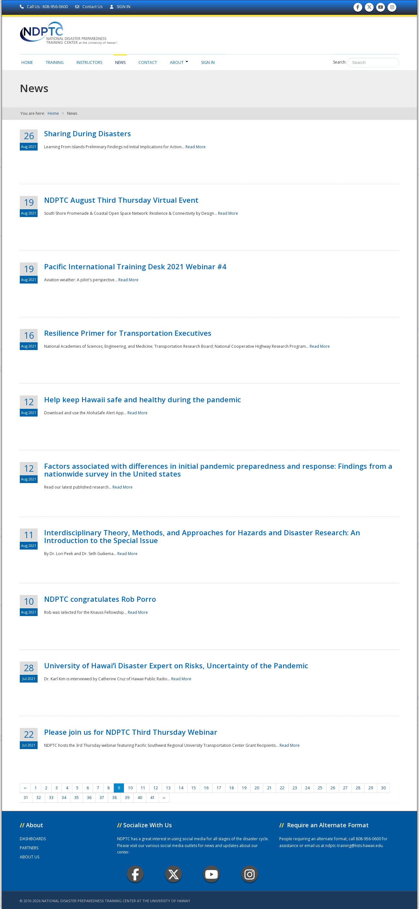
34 (64, 797)
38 (114, 797)
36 (89, 797)
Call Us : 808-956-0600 (44, 6)
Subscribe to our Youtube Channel (380, 8)
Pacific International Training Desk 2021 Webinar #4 (135, 266)
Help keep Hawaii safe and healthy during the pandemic (142, 399)
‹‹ (25, 788)
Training (55, 62)
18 (231, 788)
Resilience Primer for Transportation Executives (127, 333)
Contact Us (89, 6)
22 (282, 788)
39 (127, 797)
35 (76, 797)
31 (26, 797)
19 (244, 788)
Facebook (135, 874)
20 (257, 788)
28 (358, 788)
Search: (339, 62)
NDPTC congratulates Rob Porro (100, 599)
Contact (147, 62)
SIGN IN (120, 6)
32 (38, 797)
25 (320, 788)
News (120, 62)
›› (164, 797)
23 (295, 788)
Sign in (208, 62)
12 (155, 788)
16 (206, 788)
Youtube (211, 874)
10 (130, 788)
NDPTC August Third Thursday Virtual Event (121, 200)
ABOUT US (29, 857)
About (179, 62)
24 (307, 788)
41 (152, 797)
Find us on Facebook (357, 8)
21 (269, 788)
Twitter (173, 874)
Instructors (89, 62)
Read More (196, 147)
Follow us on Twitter (369, 8)
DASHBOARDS (33, 839)
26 (332, 788)
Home (27, 62)
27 (345, 788)
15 (193, 788)
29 (370, 788)
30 (383, 788)
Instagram (250, 874)
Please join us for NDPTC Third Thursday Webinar (130, 732)
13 (168, 788)
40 (140, 797)
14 (181, 788)
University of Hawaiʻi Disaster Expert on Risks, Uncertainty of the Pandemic (176, 665)
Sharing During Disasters (87, 133)
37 (102, 797)
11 (143, 788)
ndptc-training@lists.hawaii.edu (354, 845)
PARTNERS (29, 848)
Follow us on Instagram (392, 8)
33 (51, 797)
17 (219, 788)
